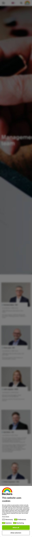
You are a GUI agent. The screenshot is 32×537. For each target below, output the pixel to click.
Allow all (16, 528)
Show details (5, 516)
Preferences (21, 519)
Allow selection (15, 533)
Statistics (8, 523)
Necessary (9, 519)
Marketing (20, 523)
